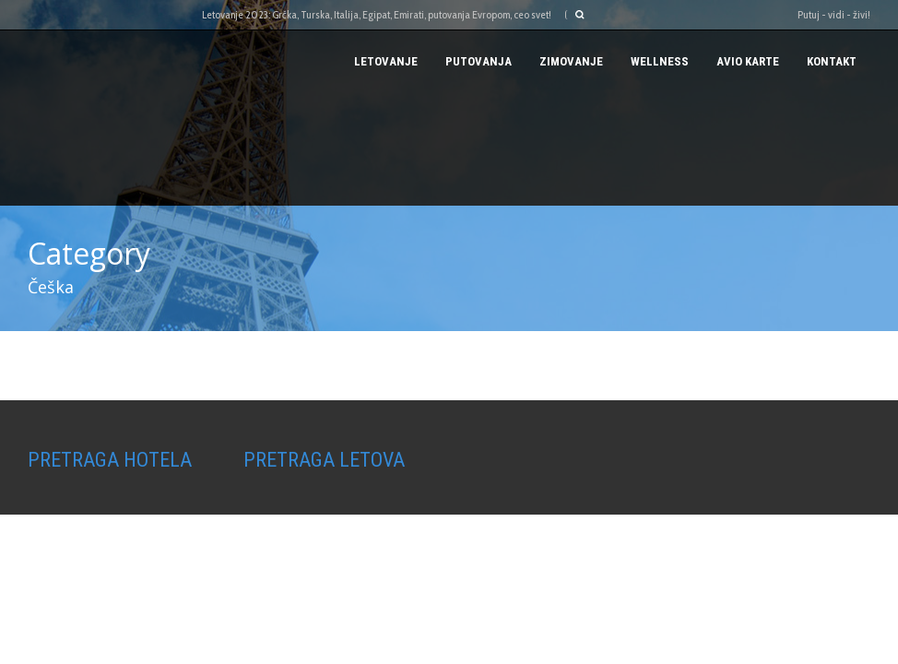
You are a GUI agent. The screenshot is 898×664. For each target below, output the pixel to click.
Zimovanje (571, 61)
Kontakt (832, 61)
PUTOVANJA (478, 61)
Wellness (660, 61)
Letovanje (386, 61)
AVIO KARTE (747, 61)
